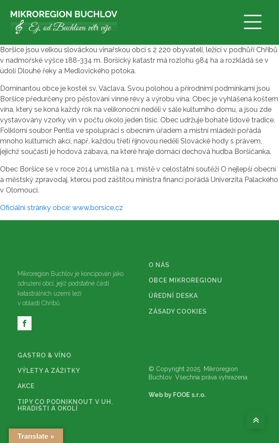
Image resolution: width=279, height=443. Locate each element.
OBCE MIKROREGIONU (185, 280)
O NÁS (159, 265)
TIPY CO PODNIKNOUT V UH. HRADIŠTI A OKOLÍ (65, 405)
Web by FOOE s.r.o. (177, 394)
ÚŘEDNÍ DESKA (173, 296)
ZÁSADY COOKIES (177, 311)
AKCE (26, 386)
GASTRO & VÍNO (44, 355)
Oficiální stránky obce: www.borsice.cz (61, 208)
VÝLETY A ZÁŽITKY (49, 371)
